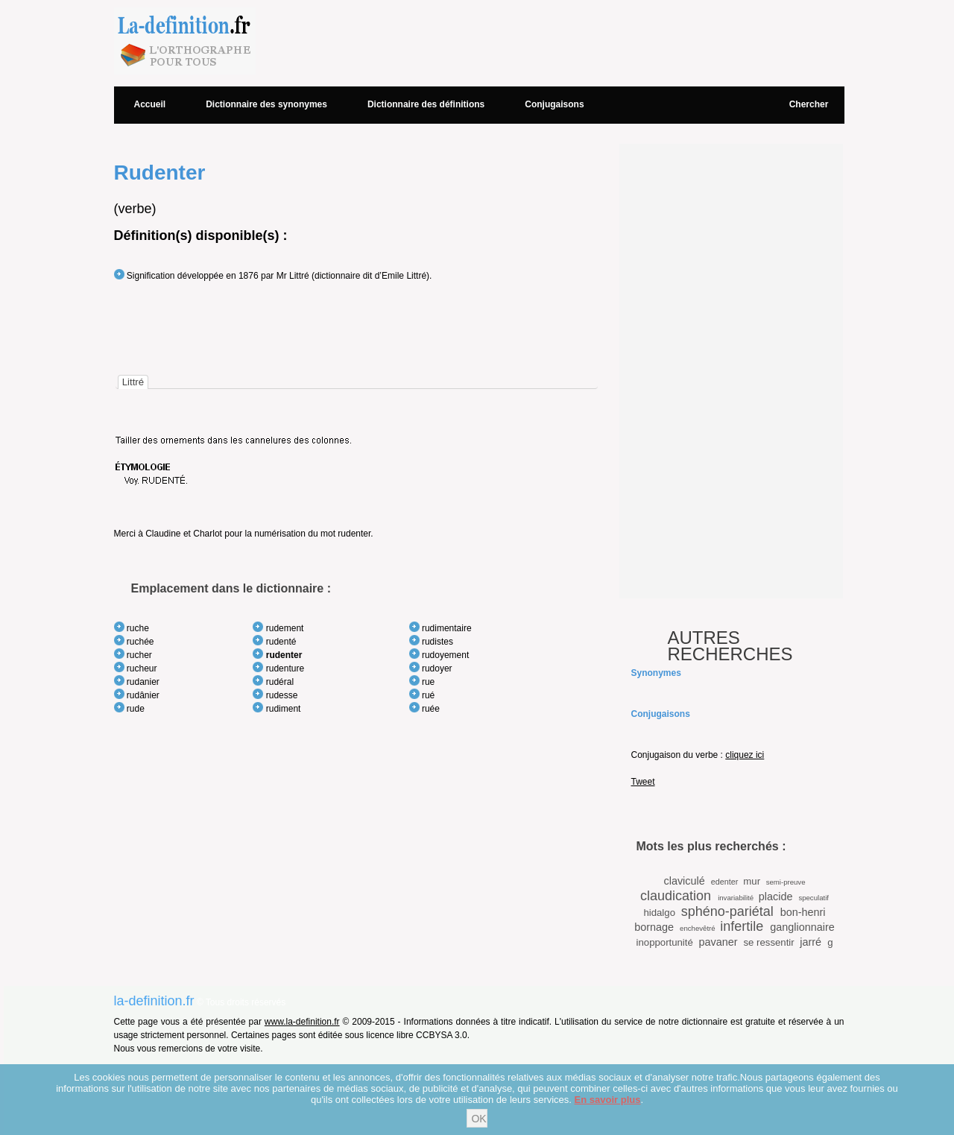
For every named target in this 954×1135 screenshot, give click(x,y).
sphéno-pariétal (727, 911)
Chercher (809, 104)
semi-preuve (786, 882)
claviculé (683, 881)
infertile (741, 926)
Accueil (150, 104)
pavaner (717, 942)
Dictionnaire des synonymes (266, 104)
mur (751, 881)
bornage (654, 927)
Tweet (643, 782)
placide (776, 896)
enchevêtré (697, 928)
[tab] (133, 382)
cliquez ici (744, 755)
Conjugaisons (554, 104)
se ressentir (768, 942)
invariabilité (736, 898)
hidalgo (659, 912)
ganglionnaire (802, 927)
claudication (675, 895)
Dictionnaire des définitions (425, 104)
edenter (725, 881)
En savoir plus (608, 1099)
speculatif (813, 898)
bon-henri (803, 912)
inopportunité (664, 942)
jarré (810, 942)
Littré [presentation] (133, 382)
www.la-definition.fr (302, 1022)
